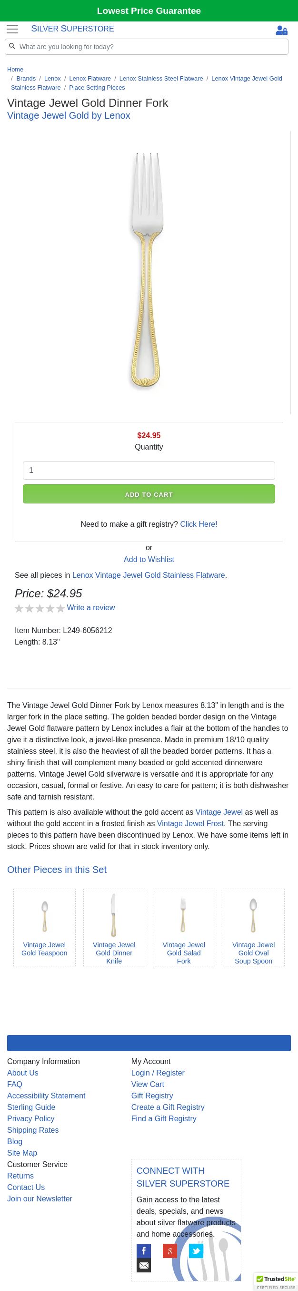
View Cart (147, 1084)
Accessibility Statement (46, 1096)
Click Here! (198, 524)
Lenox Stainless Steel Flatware (161, 78)
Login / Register (158, 1073)
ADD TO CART (149, 494)
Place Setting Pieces (97, 87)
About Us (23, 1073)
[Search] (146, 47)
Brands (26, 78)
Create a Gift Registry (168, 1107)
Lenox (52, 78)
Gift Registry (152, 1096)
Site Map (22, 1153)
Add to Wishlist (149, 559)
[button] (276, 1282)
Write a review (91, 608)
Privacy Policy (31, 1119)
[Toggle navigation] (12, 28)
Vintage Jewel (219, 812)
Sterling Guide (31, 1107)
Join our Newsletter (39, 1199)
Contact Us (26, 1187)
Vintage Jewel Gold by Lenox (68, 115)
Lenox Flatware (90, 78)
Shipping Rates (33, 1130)
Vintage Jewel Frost (190, 824)
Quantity (149, 447)
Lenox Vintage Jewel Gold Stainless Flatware (148, 575)
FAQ (14, 1084)
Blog (14, 1141)
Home (15, 69)
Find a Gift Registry (164, 1119)
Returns (20, 1176)
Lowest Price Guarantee (149, 11)
